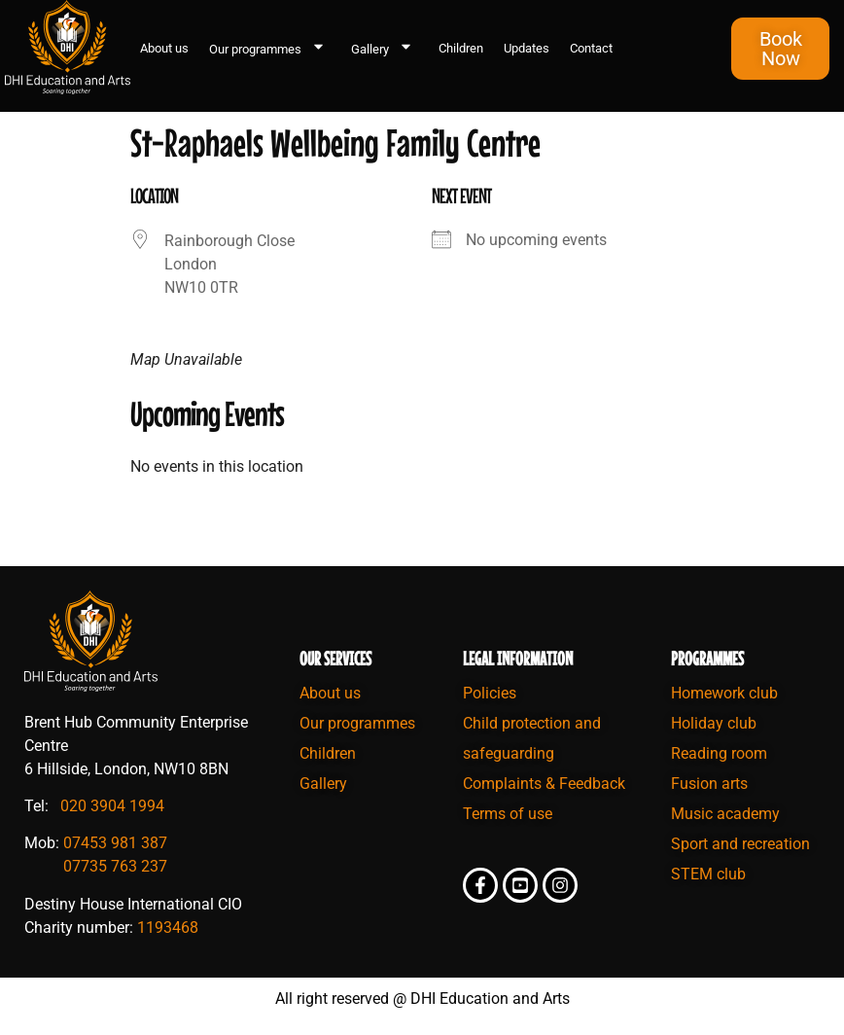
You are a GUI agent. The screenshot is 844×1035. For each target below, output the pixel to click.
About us (164, 48)
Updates (526, 48)
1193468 (167, 927)
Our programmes (270, 48)
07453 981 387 (115, 843)
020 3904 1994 (112, 806)
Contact (591, 48)
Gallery (384, 48)
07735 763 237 (115, 866)
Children (461, 48)
